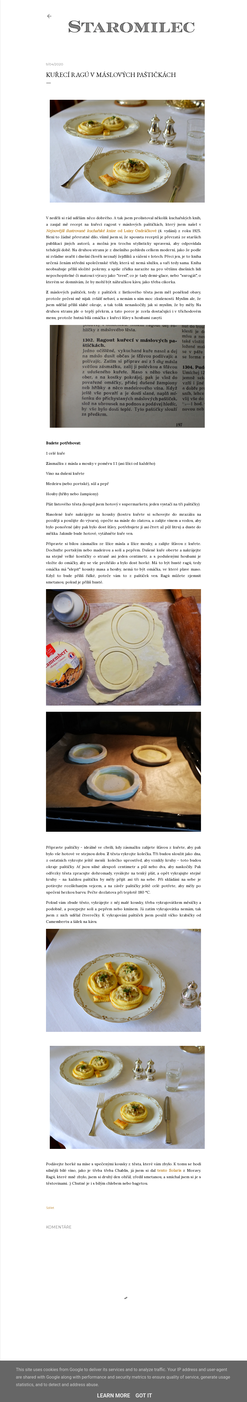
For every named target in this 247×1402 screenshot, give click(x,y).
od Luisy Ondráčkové (101, 230)
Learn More (113, 1395)
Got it (144, 1395)
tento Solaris (169, 1170)
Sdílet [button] (50, 1208)
